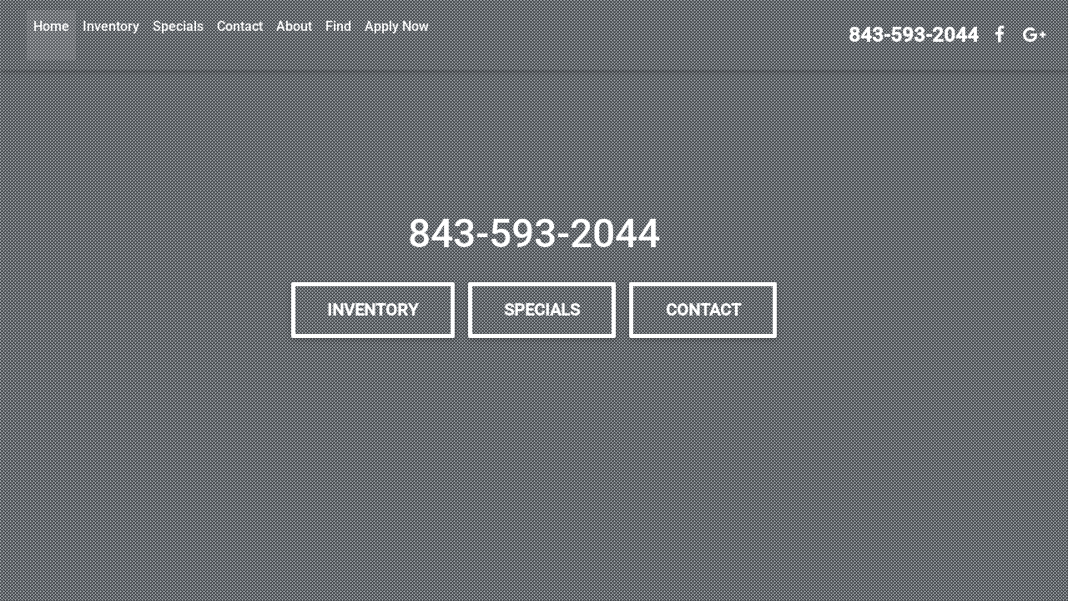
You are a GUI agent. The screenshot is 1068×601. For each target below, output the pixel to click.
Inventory (111, 26)
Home (51, 26)
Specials (178, 26)
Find (338, 26)
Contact (240, 26)
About (294, 26)
